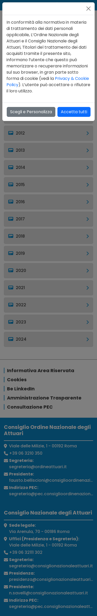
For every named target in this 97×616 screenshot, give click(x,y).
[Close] (88, 8)
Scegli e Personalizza (31, 112)
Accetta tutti (74, 112)
